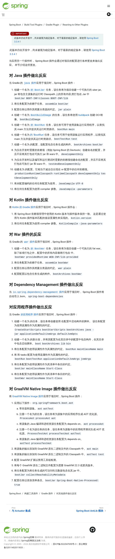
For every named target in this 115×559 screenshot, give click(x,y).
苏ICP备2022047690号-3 (64, 544)
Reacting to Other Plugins (75, 24)
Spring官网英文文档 (30, 540)
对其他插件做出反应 (66, 493)
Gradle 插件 (47, 493)
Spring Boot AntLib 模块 (89, 510)
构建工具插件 (31, 493)
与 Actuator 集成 (21, 510)
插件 (30, 82)
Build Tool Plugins (33, 24)
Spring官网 (28, 537)
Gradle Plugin (52, 24)
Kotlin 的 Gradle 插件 (24, 207)
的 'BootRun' (37, 134)
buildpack (83, 114)
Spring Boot (15, 24)
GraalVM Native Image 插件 (27, 396)
